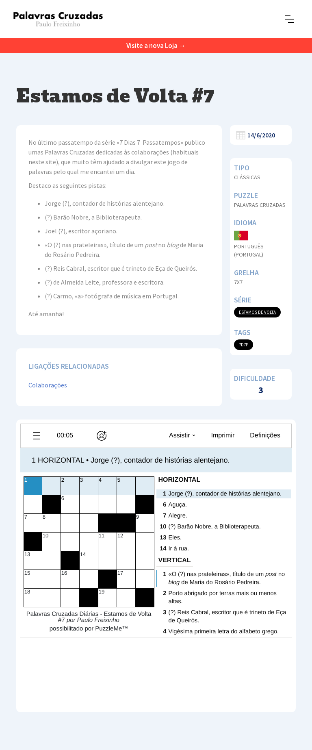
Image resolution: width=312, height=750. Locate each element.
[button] (289, 19)
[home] (58, 19)
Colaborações (47, 385)
